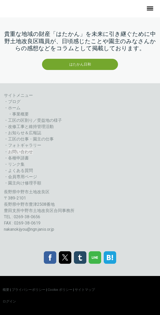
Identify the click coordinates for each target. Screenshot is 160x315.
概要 (6, 290)
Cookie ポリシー (60, 290)
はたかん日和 (80, 64)
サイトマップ (85, 290)
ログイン (9, 301)
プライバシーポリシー (28, 290)
